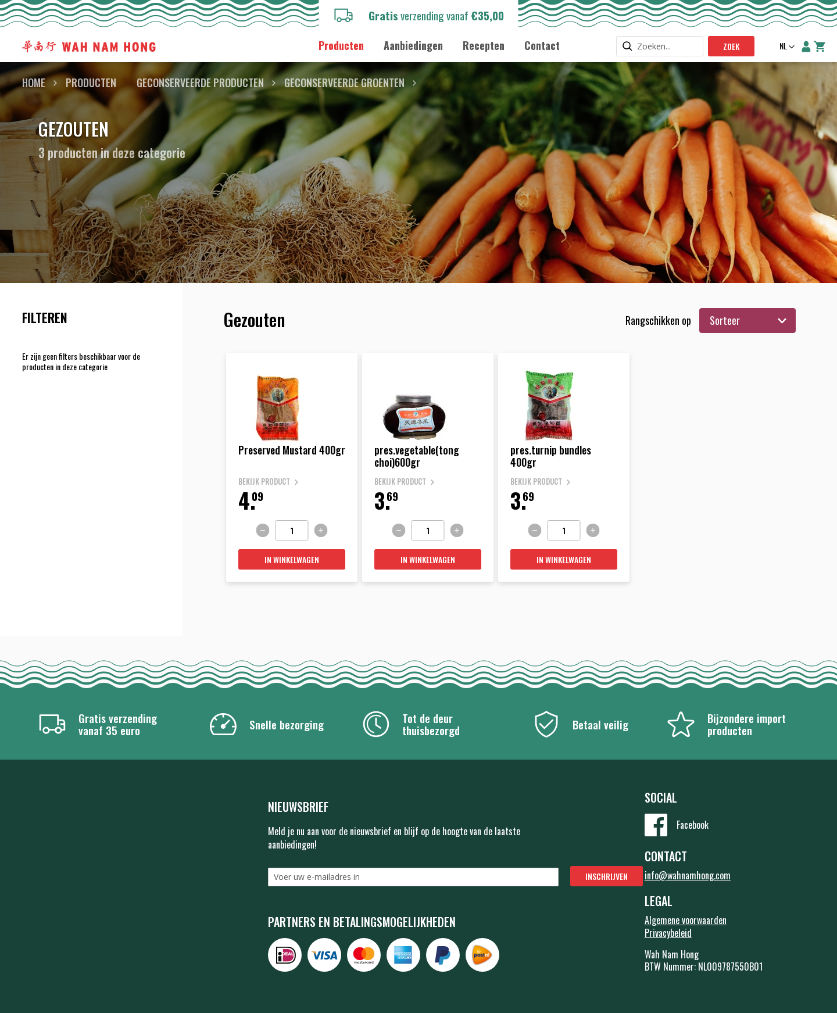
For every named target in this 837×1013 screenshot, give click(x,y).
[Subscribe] (606, 876)
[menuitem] (341, 45)
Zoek (731, 46)
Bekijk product (264, 481)
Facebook (693, 825)
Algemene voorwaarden (686, 920)
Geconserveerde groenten (344, 82)
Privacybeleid (668, 933)
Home (33, 82)
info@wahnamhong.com (688, 875)
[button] (786, 47)
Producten (91, 82)
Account (806, 46)
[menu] (439, 45)
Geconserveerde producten (200, 82)
